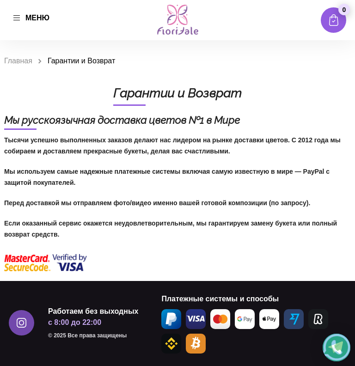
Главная (18, 61)
